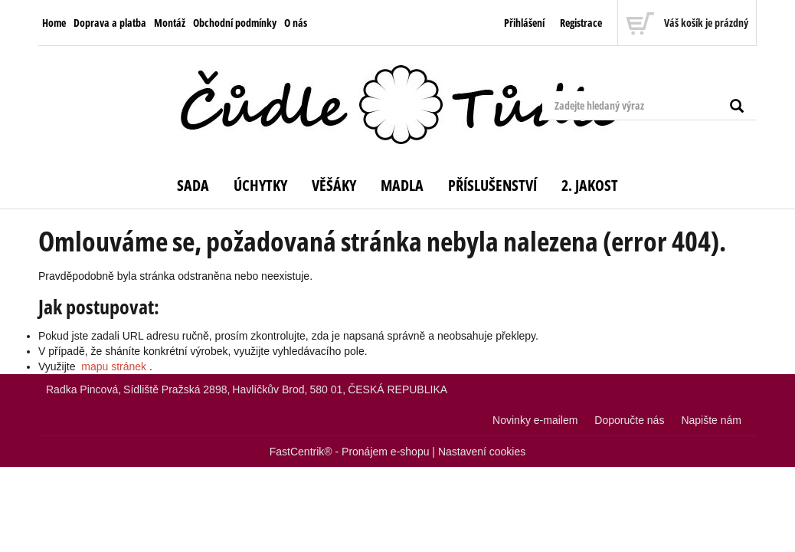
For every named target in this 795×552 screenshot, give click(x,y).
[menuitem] (54, 23)
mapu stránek (113, 366)
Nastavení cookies (481, 451)
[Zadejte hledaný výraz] (649, 105)
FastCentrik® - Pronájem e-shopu (350, 451)
